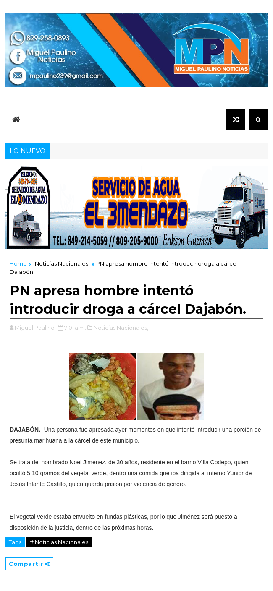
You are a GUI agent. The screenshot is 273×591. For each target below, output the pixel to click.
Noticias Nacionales (61, 263)
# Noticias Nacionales (59, 542)
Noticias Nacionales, (121, 327)
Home (18, 263)
